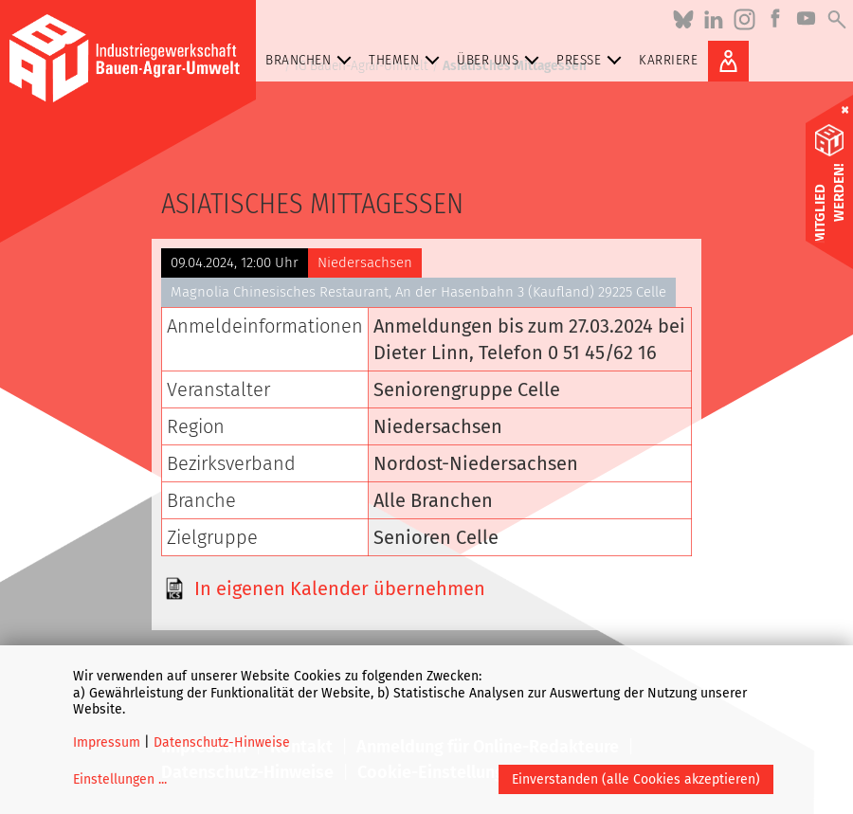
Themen (408, 60)
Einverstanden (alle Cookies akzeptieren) (636, 779)
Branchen (312, 60)
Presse (592, 60)
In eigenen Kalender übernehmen (339, 588)
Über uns (502, 60)
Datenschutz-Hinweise (222, 742)
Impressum (106, 742)
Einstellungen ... (120, 779)
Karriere (668, 59)
